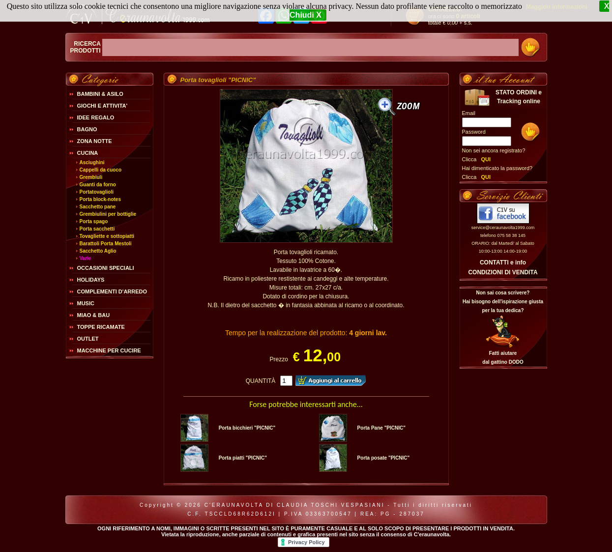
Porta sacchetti (97, 229)
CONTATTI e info (503, 262)
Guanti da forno (98, 184)
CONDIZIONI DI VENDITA (502, 272)
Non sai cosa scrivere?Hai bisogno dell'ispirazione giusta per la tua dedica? (503, 301)
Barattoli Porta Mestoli (106, 243)
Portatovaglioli (97, 192)
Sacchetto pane (98, 206)
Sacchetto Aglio (98, 251)
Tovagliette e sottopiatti (107, 236)
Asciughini (92, 162)
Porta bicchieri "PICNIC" (247, 428)
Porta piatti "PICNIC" (243, 458)
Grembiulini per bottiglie (108, 214)
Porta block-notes (100, 199)
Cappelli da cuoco (101, 170)
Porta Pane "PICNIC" (381, 428)
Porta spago (94, 221)
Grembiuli (91, 177)
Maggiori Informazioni (556, 6)
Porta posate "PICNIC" (383, 458)
